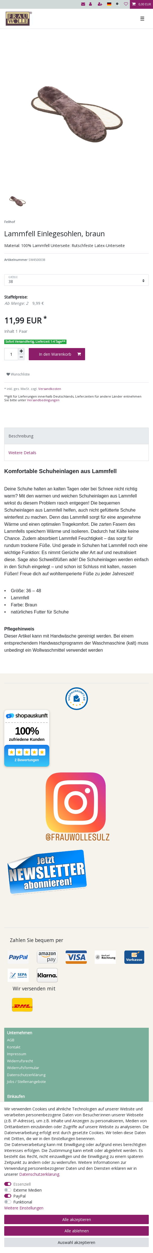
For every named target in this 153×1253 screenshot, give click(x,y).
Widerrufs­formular (23, 1034)
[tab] (76, 436)
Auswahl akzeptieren (76, 1242)
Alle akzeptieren (76, 1219)
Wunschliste (18, 374)
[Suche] (117, 4)
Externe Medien (27, 1190)
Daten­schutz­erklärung (26, 1041)
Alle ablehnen (77, 1230)
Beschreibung (20, 436)
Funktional (22, 1202)
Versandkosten (49, 389)
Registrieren (17, 1070)
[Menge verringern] (21, 357)
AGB (10, 1006)
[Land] (109, 4)
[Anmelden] (91, 4)
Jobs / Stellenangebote (26, 1048)
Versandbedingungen (43, 400)
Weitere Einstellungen (23, 1208)
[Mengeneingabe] (11, 354)
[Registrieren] (100, 4)
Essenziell (22, 1184)
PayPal (19, 1196)
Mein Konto (16, 1077)
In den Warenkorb (60, 354)
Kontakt (13, 1013)
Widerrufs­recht (20, 1027)
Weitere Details (22, 452)
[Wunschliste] (126, 4)
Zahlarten (15, 1091)
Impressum (16, 1020)
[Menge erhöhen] (21, 351)
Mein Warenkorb (21, 1084)
